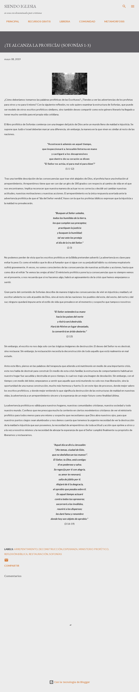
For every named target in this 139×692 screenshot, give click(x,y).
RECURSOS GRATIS (37, 21)
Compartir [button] (11, 565)
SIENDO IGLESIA (20, 6)
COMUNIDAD (85, 21)
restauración (38, 554)
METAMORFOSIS (112, 21)
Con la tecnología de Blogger (69, 682)
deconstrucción (50, 549)
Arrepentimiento (26, 549)
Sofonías (55, 554)
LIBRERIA (62, 21)
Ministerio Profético (94, 549)
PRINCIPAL (10, 21)
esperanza (70, 549)
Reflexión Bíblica (16, 554)
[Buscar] (124, 6)
